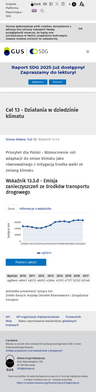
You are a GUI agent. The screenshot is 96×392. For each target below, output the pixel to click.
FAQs (9, 321)
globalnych (69, 321)
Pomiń (57, 79)
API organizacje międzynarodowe (37, 317)
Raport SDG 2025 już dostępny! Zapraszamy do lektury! (48, 72)
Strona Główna (16, 139)
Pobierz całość (26, 262)
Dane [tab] (11, 208)
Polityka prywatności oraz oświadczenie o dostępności (34, 350)
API (8, 317)
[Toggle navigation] (48, 51)
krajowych (12, 325)
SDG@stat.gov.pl (25, 368)
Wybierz (38, 79)
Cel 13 (32, 139)
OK (80, 30)
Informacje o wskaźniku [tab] (35, 208)
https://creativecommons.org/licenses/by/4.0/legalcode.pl (48, 383)
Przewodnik (73, 317)
